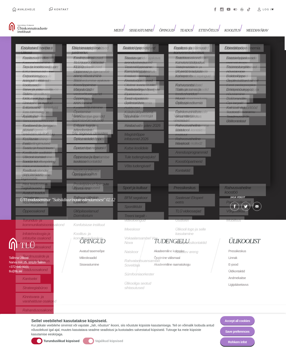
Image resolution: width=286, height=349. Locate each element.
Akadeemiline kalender (171, 246)
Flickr (235, 6)
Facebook (215, 6)
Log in (268, 6)
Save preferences (235, 329)
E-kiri (256, 201)
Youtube (228, 6)
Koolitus (234, 24)
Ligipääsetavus (239, 279)
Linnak (233, 252)
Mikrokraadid (89, 252)
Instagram (222, 6)
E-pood (233, 259)
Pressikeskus (238, 246)
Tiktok (248, 6)
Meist (128, 24)
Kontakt (51, 6)
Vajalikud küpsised (109, 338)
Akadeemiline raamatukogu (174, 259)
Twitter (245, 201)
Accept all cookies (235, 316)
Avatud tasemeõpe (93, 246)
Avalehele (23, 6)
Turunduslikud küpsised (62, 338)
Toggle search (279, 22)
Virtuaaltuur (242, 6)
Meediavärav (257, 24)
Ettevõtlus (212, 24)
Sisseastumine (150, 24)
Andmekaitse (238, 273)
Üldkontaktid (237, 266)
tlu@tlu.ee (15, 266)
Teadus (191, 24)
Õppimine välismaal (168, 252)
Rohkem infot (235, 341)
